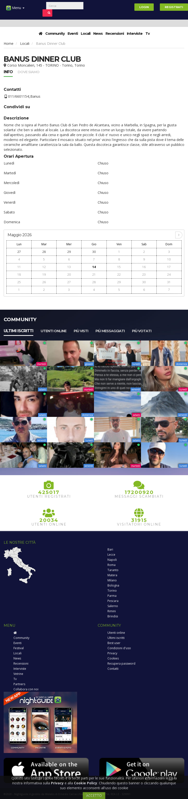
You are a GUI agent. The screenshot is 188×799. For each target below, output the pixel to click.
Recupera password (121, 663)
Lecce (111, 554)
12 (44, 267)
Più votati (141, 331)
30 (94, 252)
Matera (112, 575)
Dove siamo (28, 72)
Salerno (112, 606)
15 (119, 267)
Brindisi (112, 616)
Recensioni (115, 33)
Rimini (111, 611)
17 (169, 267)
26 (44, 282)
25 (19, 282)
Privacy (112, 653)
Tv (147, 33)
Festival (18, 648)
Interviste (134, 33)
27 (19, 252)
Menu (15, 9)
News (98, 33)
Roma (111, 565)
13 (69, 267)
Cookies (113, 658)
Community (55, 33)
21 (94, 274)
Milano (112, 580)
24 (169, 274)
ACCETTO (94, 795)
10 (169, 259)
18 (19, 274)
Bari (110, 549)
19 (44, 274)
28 (44, 252)
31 (169, 282)
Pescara (112, 601)
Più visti (81, 331)
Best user (113, 643)
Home (8, 43)
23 (144, 274)
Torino (112, 590)
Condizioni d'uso (119, 648)
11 (19, 267)
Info (8, 72)
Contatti (112, 669)
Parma (112, 596)
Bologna (113, 585)
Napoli (112, 560)
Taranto (112, 570)
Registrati (174, 7)
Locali (85, 33)
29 (69, 252)
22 (119, 274)
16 (144, 267)
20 (69, 274)
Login (144, 7)
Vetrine (18, 674)
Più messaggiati (110, 331)
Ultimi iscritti (18, 331)
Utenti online (53, 331)
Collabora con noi (25, 689)
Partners (19, 684)
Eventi (73, 33)
